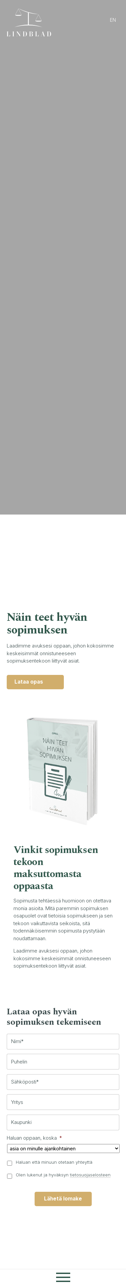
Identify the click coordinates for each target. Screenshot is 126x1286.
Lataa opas (30, 682)
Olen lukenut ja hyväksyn (63, 1175)
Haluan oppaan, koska (34, 1138)
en (113, 20)
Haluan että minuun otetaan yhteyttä (54, 1162)
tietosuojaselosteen (90, 1175)
